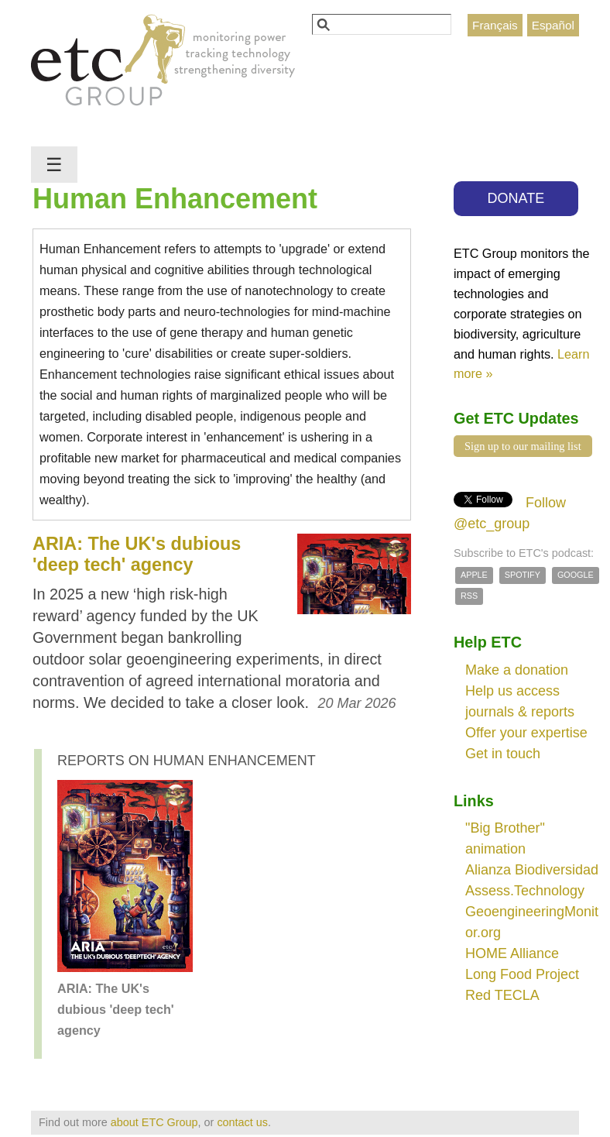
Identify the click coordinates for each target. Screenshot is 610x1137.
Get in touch (502, 753)
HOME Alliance (512, 953)
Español (553, 25)
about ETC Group (154, 1122)
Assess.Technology (524, 890)
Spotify (522, 574)
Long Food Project (522, 974)
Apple (474, 574)
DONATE (516, 198)
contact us (242, 1122)
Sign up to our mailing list (522, 446)
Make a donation (516, 670)
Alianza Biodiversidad (531, 870)
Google (575, 574)
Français (495, 25)
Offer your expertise (526, 732)
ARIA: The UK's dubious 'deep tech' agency (137, 554)
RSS (469, 595)
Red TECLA (502, 995)
